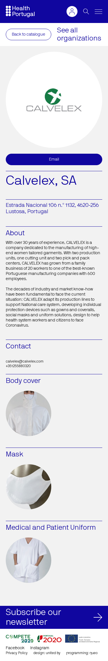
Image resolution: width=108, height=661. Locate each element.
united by (53, 653)
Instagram (39, 648)
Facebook (15, 648)
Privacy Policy (17, 653)
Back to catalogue (28, 34)
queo (94, 653)
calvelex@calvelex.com (24, 361)
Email (54, 159)
